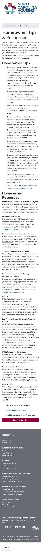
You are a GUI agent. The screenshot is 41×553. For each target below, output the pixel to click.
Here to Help (26, 387)
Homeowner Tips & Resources (18, 405)
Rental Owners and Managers (12, 494)
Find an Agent (6, 442)
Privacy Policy (8, 539)
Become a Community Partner (12, 481)
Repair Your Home (8, 453)
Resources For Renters (9, 468)
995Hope (25, 256)
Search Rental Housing (9, 464)
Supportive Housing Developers (13, 492)
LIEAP (4, 324)
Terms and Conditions (29, 539)
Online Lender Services (9, 476)
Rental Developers (8, 489)
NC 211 (5, 299)
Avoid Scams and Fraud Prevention (20, 415)
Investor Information (9, 507)
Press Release (6, 502)
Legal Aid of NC (8, 369)
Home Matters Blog (21, 420)
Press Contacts (7, 504)
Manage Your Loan (8, 451)
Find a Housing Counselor (16, 410)
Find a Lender (6, 440)
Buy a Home (6, 438)
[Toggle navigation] (5, 18)
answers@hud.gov (9, 229)
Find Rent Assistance (9, 466)
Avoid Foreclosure (8, 455)
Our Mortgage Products (10, 479)
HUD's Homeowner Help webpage (15, 362)
